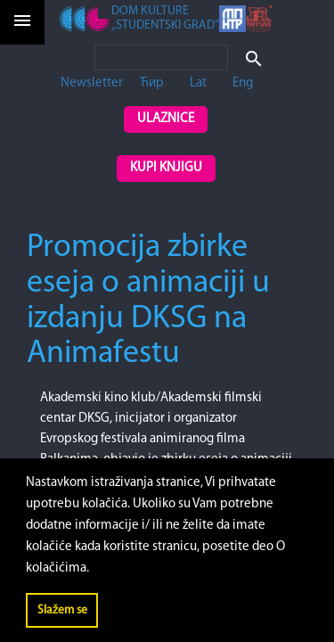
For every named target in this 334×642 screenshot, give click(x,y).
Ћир (152, 83)
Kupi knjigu (166, 168)
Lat (198, 83)
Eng (242, 83)
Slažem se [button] (62, 610)
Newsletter (92, 83)
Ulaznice (165, 119)
